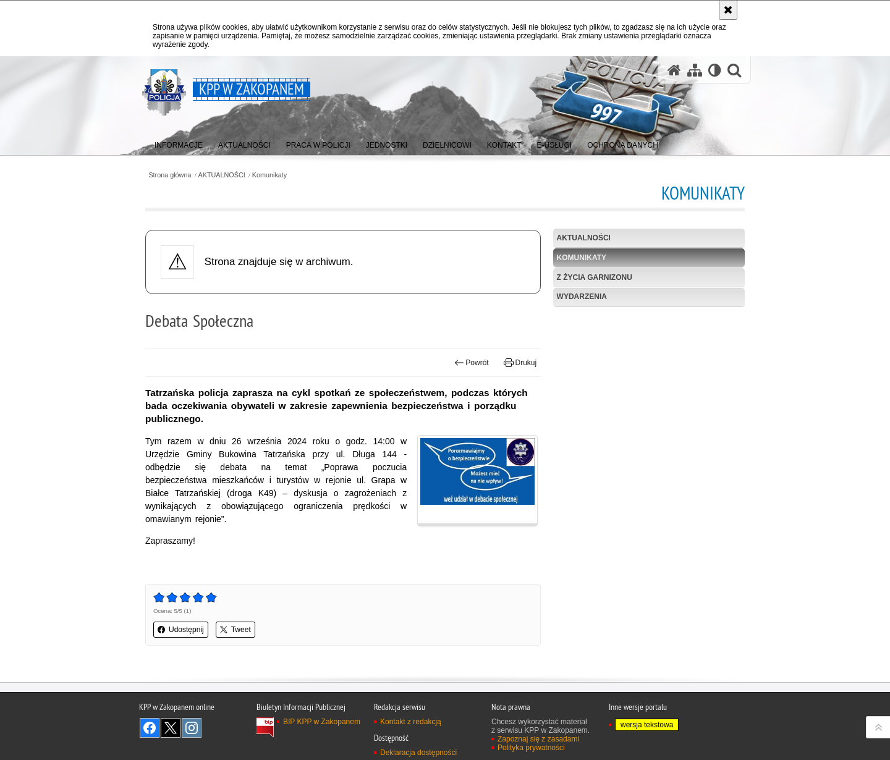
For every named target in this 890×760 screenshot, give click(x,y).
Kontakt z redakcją (410, 721)
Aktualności (584, 238)
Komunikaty (269, 175)
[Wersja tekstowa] (714, 70)
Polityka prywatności (531, 747)
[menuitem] (178, 142)
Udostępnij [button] (181, 629)
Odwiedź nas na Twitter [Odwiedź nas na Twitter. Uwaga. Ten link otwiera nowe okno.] (170, 728)
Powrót (471, 363)
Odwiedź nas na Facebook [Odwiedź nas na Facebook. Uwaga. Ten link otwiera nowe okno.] (149, 728)
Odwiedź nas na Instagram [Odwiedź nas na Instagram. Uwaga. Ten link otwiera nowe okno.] (191, 728)
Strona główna (169, 175)
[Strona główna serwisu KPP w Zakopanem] (674, 70)
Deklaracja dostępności (418, 752)
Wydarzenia (582, 296)
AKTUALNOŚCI (221, 175)
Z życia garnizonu (594, 277)
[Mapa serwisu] (694, 70)
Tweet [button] (235, 629)
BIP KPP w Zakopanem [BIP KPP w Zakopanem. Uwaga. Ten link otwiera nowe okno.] (321, 721)
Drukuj (520, 363)
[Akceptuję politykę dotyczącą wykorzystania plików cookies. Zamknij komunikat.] (728, 10)
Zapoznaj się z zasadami (538, 739)
